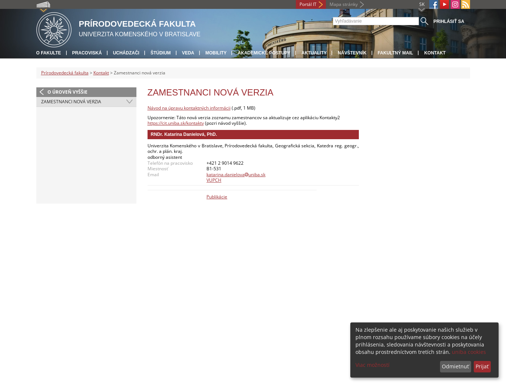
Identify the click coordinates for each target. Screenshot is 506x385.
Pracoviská (87, 53)
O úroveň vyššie (67, 92)
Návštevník (352, 53)
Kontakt (435, 53)
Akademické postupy (264, 53)
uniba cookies (469, 351)
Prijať (482, 366)
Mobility (215, 53)
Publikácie (216, 197)
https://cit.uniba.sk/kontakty (176, 123)
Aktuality (314, 53)
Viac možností (372, 364)
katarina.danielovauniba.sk (235, 174)
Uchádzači (126, 53)
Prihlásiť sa (448, 21)
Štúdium (161, 53)
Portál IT (308, 4)
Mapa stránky (344, 4)
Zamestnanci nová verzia (71, 101)
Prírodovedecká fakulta (65, 73)
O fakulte (48, 53)
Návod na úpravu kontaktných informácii (189, 108)
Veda (188, 53)
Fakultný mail (395, 53)
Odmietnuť (455, 366)
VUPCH (213, 180)
